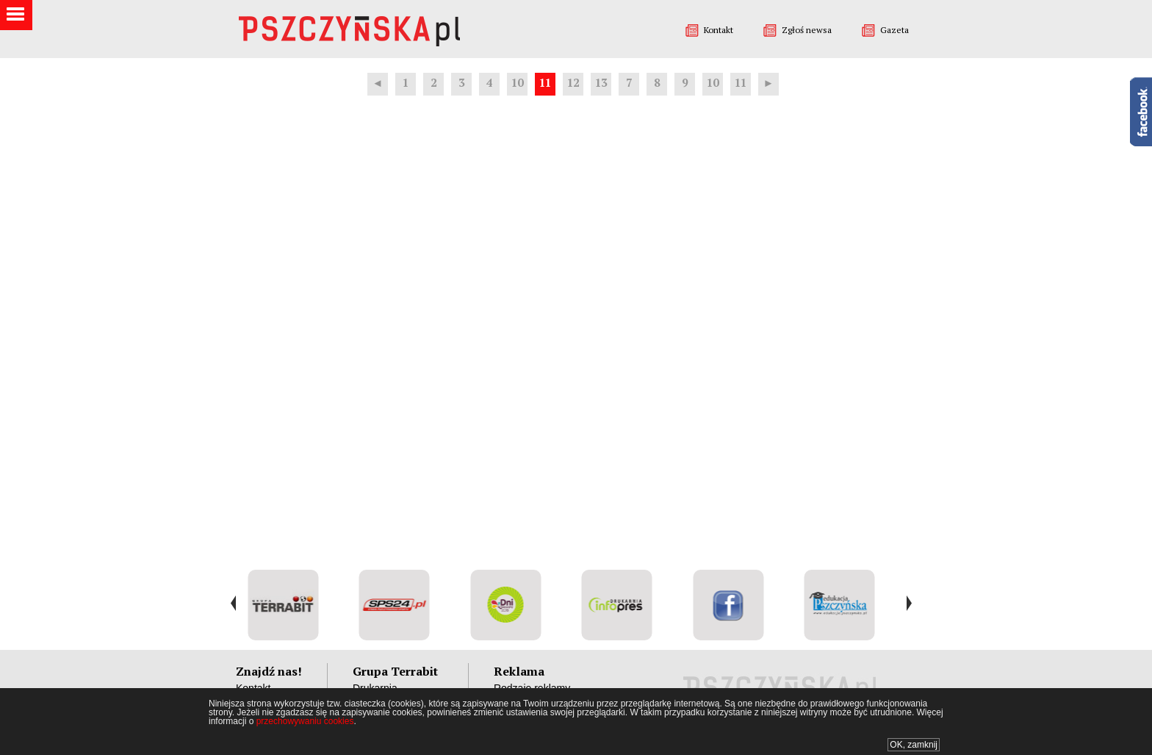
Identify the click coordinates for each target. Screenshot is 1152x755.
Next (908, 604)
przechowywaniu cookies (305, 721)
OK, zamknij (913, 745)
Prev (233, 604)
